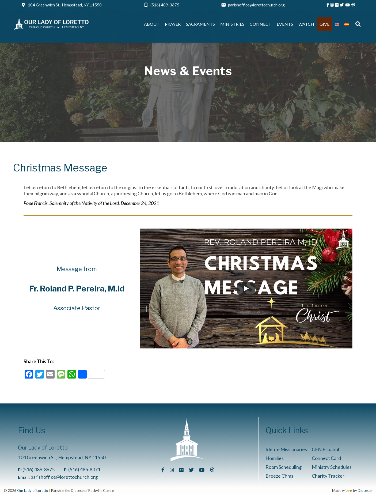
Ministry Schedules (332, 467)
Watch (306, 24)
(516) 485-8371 (84, 469)
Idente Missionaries (286, 449)
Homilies (274, 458)
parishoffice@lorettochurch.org (256, 4)
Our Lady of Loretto (32, 490)
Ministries (232, 24)
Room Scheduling (283, 467)
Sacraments (200, 24)
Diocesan (365, 490)
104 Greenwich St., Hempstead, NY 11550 (65, 4)
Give (324, 24)
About (151, 24)
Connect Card (326, 458)
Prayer (173, 24)
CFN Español (325, 449)
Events (285, 24)
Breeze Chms (279, 476)
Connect (260, 24)
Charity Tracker (328, 476)
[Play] (246, 288)
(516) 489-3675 (164, 4)
